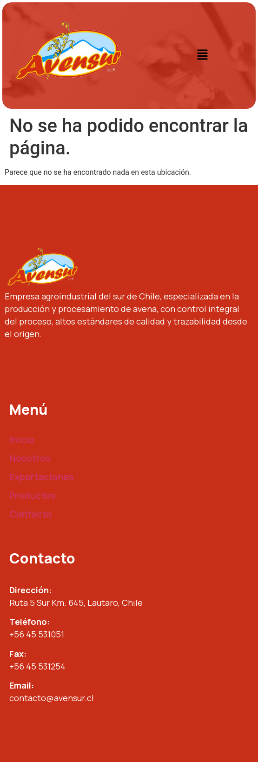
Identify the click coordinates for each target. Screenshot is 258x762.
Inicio (21, 439)
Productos (32, 495)
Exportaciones (41, 476)
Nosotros (30, 458)
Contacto (30, 514)
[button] (202, 55)
